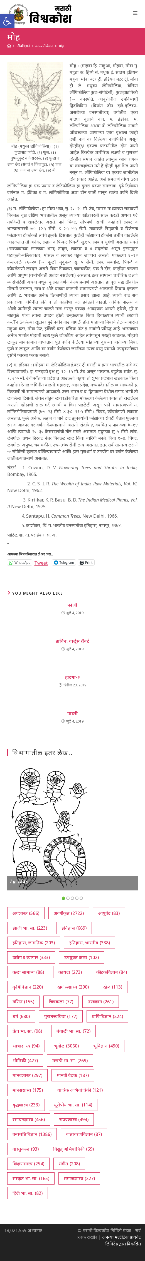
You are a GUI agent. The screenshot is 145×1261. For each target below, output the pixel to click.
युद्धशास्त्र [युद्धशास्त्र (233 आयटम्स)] (26, 1104)
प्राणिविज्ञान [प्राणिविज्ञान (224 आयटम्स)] (107, 1016)
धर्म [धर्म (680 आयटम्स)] (21, 1016)
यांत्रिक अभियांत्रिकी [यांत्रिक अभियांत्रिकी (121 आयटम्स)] (80, 1090)
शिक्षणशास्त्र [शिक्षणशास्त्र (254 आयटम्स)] (28, 1163)
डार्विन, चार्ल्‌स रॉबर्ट (72, 641)
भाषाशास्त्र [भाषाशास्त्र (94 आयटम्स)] (26, 1045)
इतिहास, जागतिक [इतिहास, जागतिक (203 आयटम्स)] (34, 942)
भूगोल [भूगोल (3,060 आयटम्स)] (66, 1045)
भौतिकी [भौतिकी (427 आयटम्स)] (25, 1060)
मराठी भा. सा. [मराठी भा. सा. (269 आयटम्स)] (70, 1060)
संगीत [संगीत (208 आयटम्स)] (69, 1163)
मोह (61, 45)
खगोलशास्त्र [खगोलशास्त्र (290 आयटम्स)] (73, 987)
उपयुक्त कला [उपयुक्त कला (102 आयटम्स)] (81, 957)
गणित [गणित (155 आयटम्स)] (23, 1001)
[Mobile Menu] (135, 13)
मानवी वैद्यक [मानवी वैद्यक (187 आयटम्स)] (73, 1075)
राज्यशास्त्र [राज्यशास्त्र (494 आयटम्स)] (74, 1119)
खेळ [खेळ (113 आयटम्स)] (112, 987)
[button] (7, 21)
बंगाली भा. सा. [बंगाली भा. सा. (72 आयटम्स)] (73, 1031)
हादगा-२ (72, 677)
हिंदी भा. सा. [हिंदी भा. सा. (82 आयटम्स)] (28, 1193)
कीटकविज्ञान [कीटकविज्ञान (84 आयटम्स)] (111, 972)
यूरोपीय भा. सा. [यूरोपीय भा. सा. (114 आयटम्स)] (73, 1104)
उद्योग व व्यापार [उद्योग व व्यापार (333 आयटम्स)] (31, 957)
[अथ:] (9, 45)
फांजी (72, 605)
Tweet (41, 562)
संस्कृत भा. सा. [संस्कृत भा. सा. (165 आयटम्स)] (31, 1178)
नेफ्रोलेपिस (19, 882)
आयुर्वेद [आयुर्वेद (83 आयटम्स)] (109, 913)
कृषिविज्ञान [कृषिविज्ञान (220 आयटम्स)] (28, 987)
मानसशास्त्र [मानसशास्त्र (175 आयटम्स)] (28, 1090)
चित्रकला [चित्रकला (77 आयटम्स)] (61, 1001)
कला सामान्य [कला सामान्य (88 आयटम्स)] (28, 972)
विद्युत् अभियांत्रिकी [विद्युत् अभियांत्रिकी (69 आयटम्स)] (73, 1149)
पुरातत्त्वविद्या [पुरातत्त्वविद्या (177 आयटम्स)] (60, 1016)
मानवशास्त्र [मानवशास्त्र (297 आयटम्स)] (27, 1075)
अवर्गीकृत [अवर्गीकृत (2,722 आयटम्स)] (69, 913)
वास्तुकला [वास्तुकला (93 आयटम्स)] (26, 1149)
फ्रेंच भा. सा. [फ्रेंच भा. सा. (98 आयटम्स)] (27, 1031)
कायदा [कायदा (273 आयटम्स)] (70, 972)
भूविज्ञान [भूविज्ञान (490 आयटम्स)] (106, 1045)
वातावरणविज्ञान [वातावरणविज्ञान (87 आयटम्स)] (84, 1134)
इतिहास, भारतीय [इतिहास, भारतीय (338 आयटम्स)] (89, 942)
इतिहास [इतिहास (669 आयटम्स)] (74, 928)
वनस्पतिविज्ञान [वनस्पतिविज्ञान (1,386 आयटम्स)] (32, 1134)
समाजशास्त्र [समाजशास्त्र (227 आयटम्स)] (79, 1178)
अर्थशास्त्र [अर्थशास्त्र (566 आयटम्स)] (26, 913)
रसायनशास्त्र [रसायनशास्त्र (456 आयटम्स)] (29, 1119)
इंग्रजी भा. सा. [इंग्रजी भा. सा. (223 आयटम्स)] (30, 928)
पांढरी (72, 713)
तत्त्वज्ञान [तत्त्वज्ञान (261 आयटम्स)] (101, 1001)
